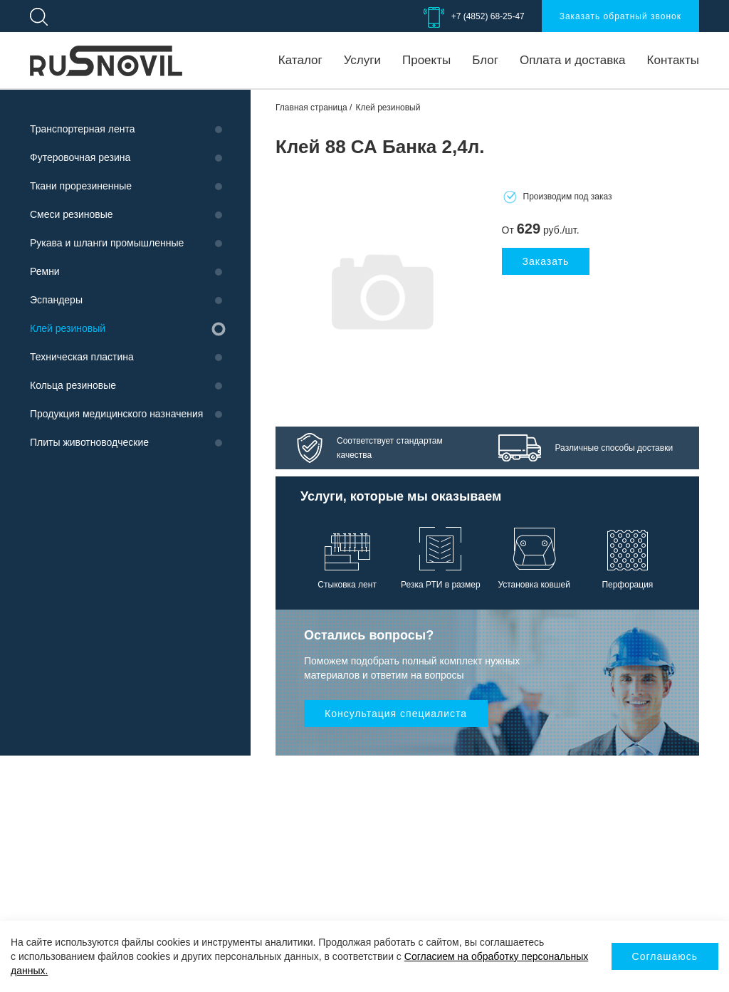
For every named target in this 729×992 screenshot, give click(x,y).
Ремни (45, 271)
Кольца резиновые (73, 385)
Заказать (546, 261)
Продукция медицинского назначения (116, 413)
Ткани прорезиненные (81, 186)
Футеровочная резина (80, 157)
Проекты (426, 60)
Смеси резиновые (71, 214)
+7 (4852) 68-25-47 (488, 16)
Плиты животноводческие (89, 442)
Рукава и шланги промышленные (107, 243)
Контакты (673, 60)
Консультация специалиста (396, 713)
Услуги (362, 60)
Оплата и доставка (573, 60)
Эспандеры (56, 300)
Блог (485, 60)
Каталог (300, 60)
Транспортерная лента (82, 129)
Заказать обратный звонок (620, 16)
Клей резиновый (67, 328)
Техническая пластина (82, 356)
